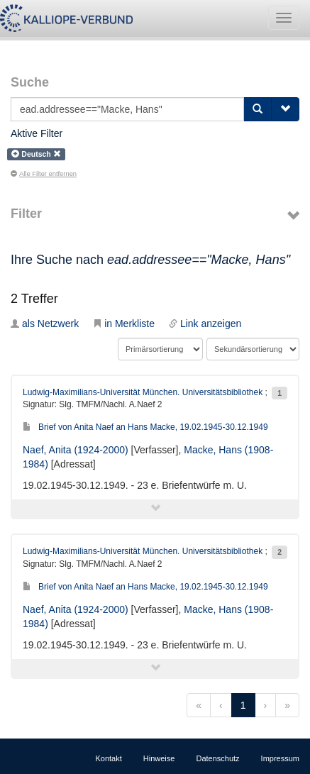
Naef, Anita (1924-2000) (75, 449)
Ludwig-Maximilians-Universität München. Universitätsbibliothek (142, 392)
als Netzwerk (45, 323)
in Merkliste (124, 323)
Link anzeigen (205, 323)
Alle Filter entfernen (44, 173)
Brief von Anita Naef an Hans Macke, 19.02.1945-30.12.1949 (145, 427)
